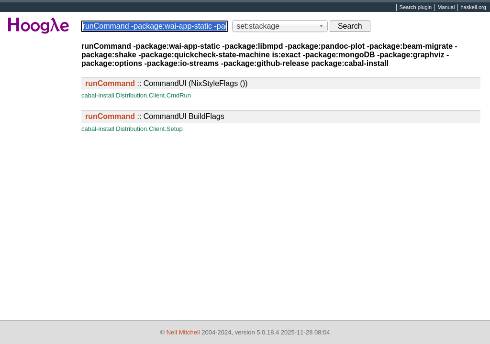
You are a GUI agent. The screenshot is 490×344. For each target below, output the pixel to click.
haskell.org (473, 8)
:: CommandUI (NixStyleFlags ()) (166, 83)
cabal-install (97, 95)
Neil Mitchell (183, 332)
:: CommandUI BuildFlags (154, 116)
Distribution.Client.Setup (149, 128)
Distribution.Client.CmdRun (153, 95)
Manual (446, 8)
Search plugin (416, 8)
